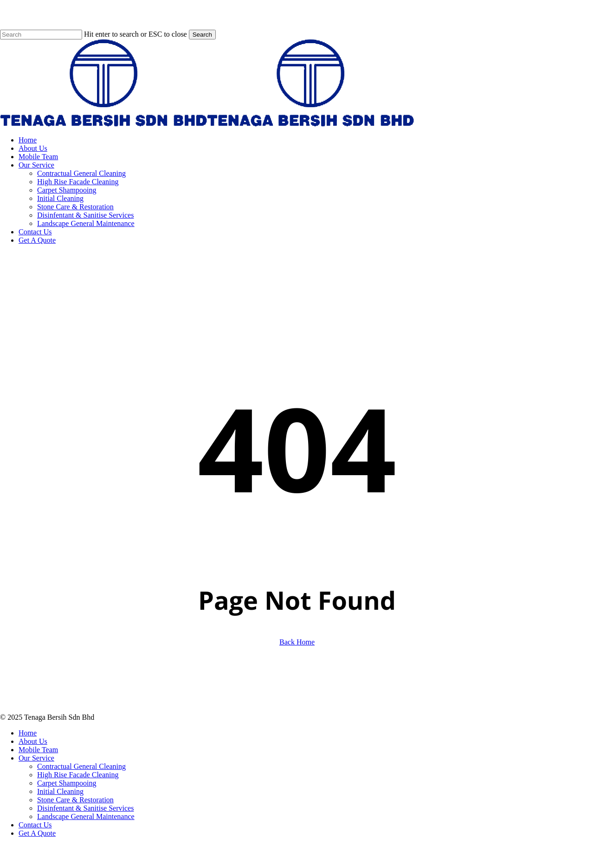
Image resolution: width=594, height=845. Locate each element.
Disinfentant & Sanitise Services (85, 808)
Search (202, 34)
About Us (33, 741)
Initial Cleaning (60, 791)
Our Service (36, 758)
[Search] (41, 34)
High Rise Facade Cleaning (78, 775)
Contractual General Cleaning (81, 766)
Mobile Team (38, 750)
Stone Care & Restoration (75, 800)
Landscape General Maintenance (86, 816)
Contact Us (35, 825)
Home (28, 733)
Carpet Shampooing (67, 783)
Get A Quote (37, 833)
